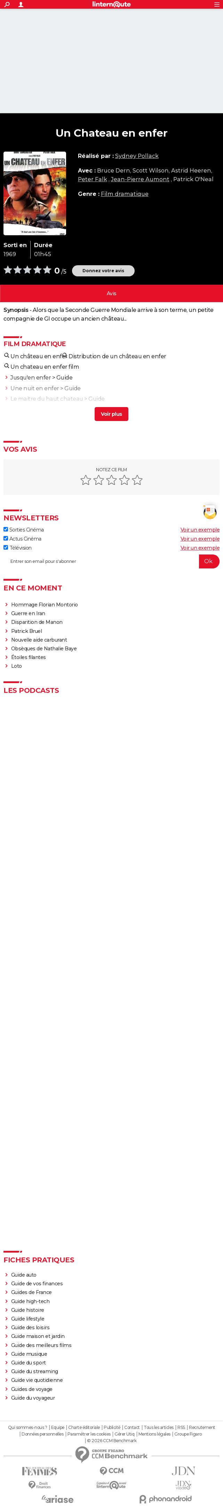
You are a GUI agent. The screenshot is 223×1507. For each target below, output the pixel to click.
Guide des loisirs (30, 1327)
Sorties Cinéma (23, 530)
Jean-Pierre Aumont (140, 179)
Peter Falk (92, 179)
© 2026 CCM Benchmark (111, 1440)
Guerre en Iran (28, 613)
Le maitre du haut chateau (46, 399)
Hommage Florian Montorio (44, 605)
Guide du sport (28, 1363)
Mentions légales (154, 1434)
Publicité (112, 1427)
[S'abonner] (111, 561)
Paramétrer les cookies (89, 1434)
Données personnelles (42, 1434)
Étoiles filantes (28, 657)
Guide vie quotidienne (37, 1380)
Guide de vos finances (37, 1283)
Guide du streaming (34, 1371)
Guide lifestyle (28, 1319)
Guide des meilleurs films (41, 1345)
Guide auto (24, 1275)
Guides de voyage (32, 1389)
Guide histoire (27, 1310)
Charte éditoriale (84, 1427)
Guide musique (29, 1354)
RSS (181, 1427)
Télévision (17, 548)
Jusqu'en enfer (30, 377)
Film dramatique (125, 194)
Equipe (57, 1427)
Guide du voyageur (33, 1398)
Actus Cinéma (22, 539)
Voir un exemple (200, 530)
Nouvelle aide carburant (39, 640)
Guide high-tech (30, 1301)
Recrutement (202, 1427)
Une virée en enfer (35, 409)
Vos (112, 293)
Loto (16, 666)
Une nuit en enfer (34, 388)
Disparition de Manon (37, 622)
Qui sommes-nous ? (27, 1427)
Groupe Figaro (188, 1434)
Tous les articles (159, 1427)
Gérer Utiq (124, 1434)
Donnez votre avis (103, 270)
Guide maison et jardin (38, 1336)
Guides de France (31, 1292)
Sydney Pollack (137, 156)
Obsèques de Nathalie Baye (44, 648)
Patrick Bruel (26, 631)
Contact (132, 1427)
